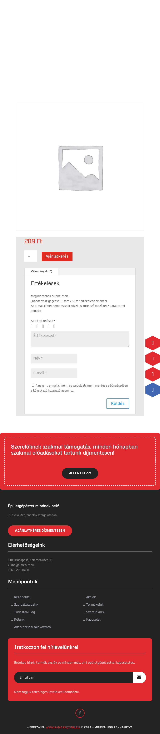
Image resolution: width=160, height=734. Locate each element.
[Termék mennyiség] (30, 256)
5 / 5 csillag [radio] (55, 326)
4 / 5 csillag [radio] (50, 326)
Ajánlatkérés (57, 256)
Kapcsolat (93, 619)
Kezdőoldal (22, 597)
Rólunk (19, 619)
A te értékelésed (43, 321)
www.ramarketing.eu (63, 727)
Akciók (91, 597)
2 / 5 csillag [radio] (38, 326)
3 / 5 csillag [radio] (44, 326)
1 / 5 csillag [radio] (33, 326)
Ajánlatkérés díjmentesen (40, 530)
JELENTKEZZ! (80, 473)
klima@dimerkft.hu (21, 565)
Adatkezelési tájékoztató (32, 627)
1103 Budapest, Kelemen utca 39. (30, 560)
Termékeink (95, 604)
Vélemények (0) (41, 271)
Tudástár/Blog (24, 612)
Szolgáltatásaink (26, 604)
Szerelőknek (95, 612)
